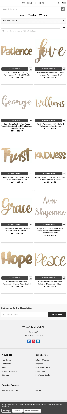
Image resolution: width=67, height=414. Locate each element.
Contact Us (6, 364)
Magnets (39, 364)
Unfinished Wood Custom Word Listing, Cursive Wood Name (17, 229)
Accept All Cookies (32, 410)
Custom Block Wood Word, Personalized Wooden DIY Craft (17, 74)
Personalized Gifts (42, 367)
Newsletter (6, 360)
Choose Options (14, 69)
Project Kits (40, 371)
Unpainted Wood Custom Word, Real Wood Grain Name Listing (50, 178)
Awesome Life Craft (10, 390)
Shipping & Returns (9, 371)
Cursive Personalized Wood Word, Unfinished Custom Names (50, 125)
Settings (6, 410)
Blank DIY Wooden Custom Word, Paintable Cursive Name (16, 178)
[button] (64, 27)
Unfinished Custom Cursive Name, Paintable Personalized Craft (50, 74)
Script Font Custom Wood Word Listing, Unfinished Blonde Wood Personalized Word (50, 230)
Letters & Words (42, 360)
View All (37, 390)
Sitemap (5, 375)
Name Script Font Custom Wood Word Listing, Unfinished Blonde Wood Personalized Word (16, 126)
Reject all (17, 410)
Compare (30, 69)
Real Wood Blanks (42, 375)
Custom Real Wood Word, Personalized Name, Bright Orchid (17, 283)
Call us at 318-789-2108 (33, 335)
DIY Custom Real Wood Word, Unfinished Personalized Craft (50, 283)
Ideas (4, 367)
